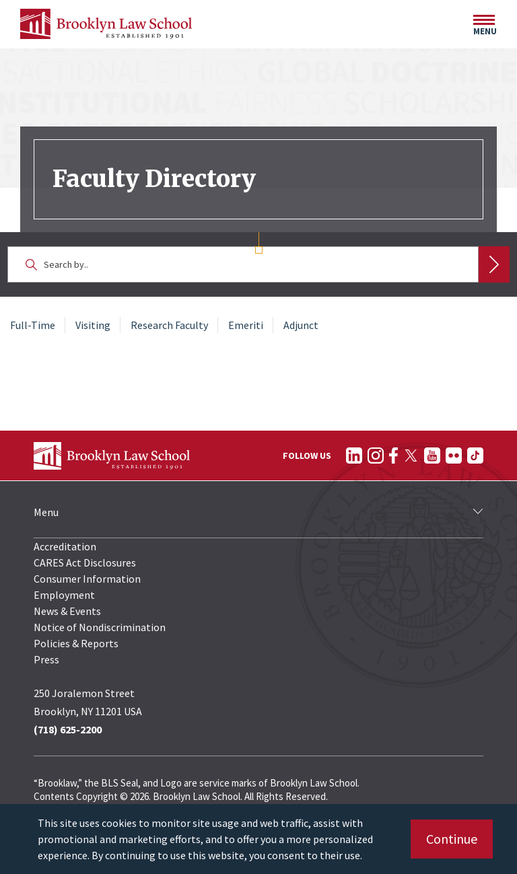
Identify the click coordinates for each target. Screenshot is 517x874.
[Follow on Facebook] (393, 455)
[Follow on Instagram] (376, 455)
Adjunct (300, 325)
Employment (64, 595)
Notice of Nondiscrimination (100, 627)
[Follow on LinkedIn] (354, 455)
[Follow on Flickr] (454, 455)
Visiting (92, 325)
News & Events (67, 611)
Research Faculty (169, 325)
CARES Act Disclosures (85, 562)
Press (46, 659)
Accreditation (65, 546)
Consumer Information (87, 578)
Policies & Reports (76, 643)
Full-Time (32, 325)
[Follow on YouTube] (432, 455)
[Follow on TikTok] (475, 455)
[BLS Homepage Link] (106, 24)
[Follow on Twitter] (411, 455)
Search (494, 264)
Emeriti (245, 325)
